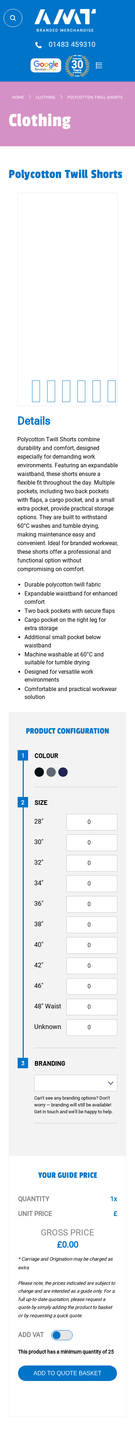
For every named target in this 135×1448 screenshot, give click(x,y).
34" (39, 883)
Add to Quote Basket (67, 1373)
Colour (46, 755)
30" (39, 842)
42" (39, 965)
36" (39, 903)
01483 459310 (72, 45)
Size (41, 802)
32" (39, 862)
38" (39, 924)
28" (39, 821)
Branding (50, 1063)
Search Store (13, 18)
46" (39, 985)
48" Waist (47, 1006)
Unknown (47, 1026)
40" (39, 944)
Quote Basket (99, 65)
